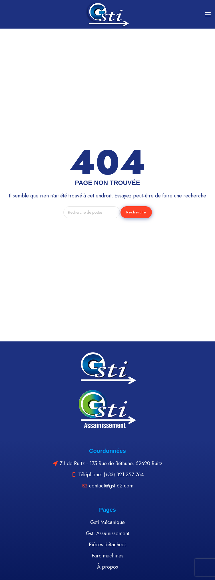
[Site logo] (107, 14)
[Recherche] (91, 212)
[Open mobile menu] (208, 14)
